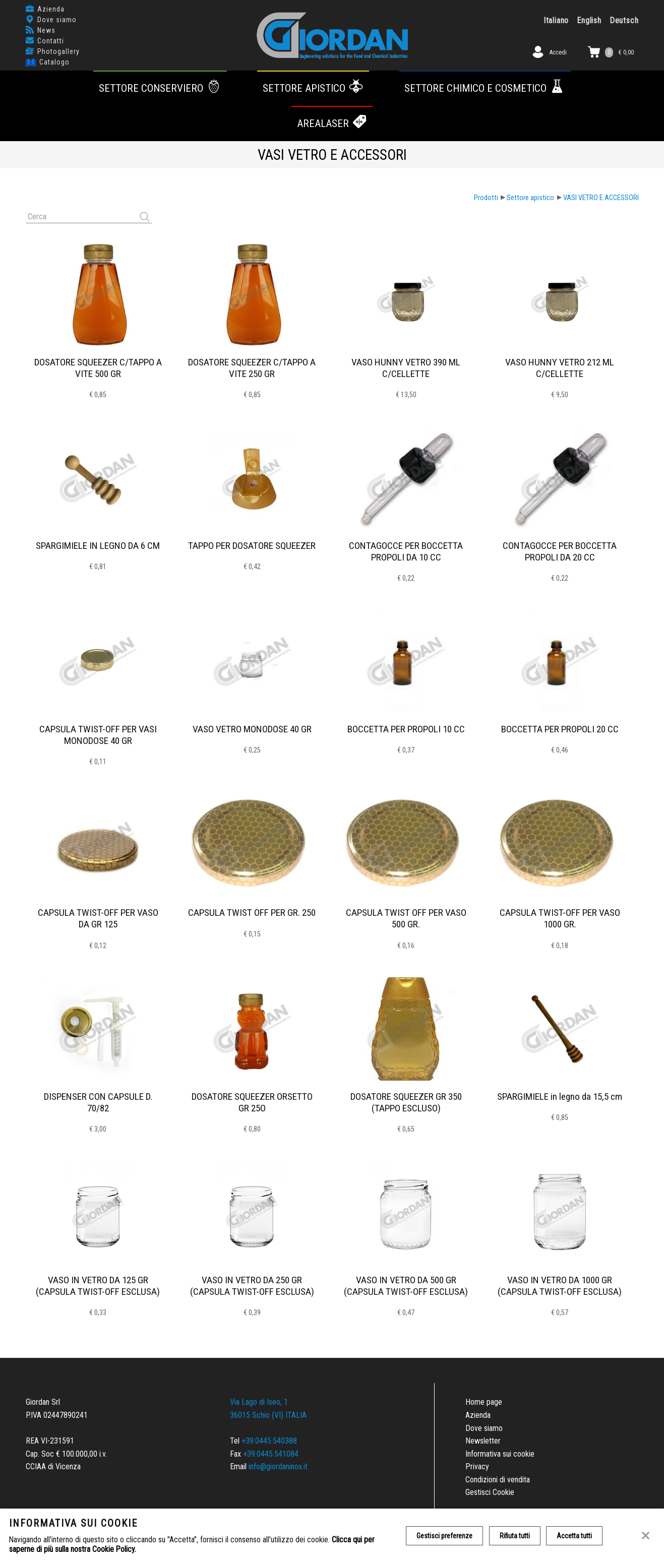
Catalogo (54, 62)
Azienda (51, 9)
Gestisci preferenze (444, 1536)
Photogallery (58, 51)
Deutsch (624, 20)
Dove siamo (57, 20)
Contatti (50, 41)
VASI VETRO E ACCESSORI (601, 198)
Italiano (556, 20)
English (589, 20)
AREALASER (332, 123)
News (46, 30)
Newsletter (483, 1441)
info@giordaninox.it (278, 1466)
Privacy (477, 1466)
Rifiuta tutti (515, 1536)
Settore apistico (313, 88)
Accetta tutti (574, 1536)
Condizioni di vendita (497, 1479)
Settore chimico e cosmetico (484, 88)
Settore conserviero (160, 88)
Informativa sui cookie (499, 1454)
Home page (483, 1402)
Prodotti (486, 198)
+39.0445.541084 (270, 1454)
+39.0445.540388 (269, 1441)
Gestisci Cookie (489, 1492)
